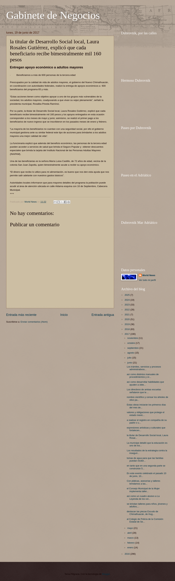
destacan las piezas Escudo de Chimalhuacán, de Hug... (142, 512)
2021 (127, 314)
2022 (127, 309)
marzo (130, 537)
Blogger (106, 574)
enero (130, 547)
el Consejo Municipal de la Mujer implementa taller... (143, 489)
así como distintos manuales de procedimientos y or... (143, 375)
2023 (127, 304)
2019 (127, 324)
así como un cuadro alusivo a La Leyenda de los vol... (143, 497)
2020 (127, 319)
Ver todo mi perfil (147, 280)
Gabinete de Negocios (53, 15)
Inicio (64, 315)
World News (148, 275)
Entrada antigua (103, 315)
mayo (130, 528)
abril (129, 533)
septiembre (133, 348)
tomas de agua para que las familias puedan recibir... (145, 459)
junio (130, 362)
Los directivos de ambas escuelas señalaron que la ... (144, 390)
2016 (127, 554)
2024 (127, 300)
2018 (127, 329)
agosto (131, 352)
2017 (127, 334)
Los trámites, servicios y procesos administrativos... (144, 368)
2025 (127, 295)
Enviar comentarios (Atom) (34, 321)
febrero (131, 542)
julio (129, 357)
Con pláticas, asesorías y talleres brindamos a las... (143, 482)
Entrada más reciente (21, 315)
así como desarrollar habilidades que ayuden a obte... (145, 383)
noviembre (133, 338)
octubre (131, 343)
